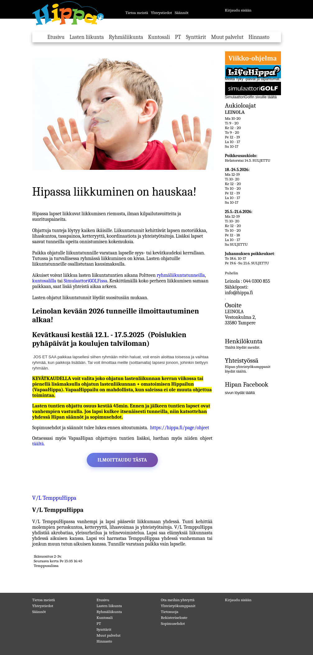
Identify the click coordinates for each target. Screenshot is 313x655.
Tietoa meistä (137, 12)
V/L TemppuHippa (57, 498)
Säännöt (181, 12)
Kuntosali (159, 37)
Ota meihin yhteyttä (178, 599)
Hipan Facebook (247, 384)
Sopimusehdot (173, 623)
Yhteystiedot (161, 12)
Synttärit (196, 37)
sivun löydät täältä (240, 393)
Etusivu (55, 37)
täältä (38, 444)
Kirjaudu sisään (238, 10)
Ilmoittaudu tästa (122, 460)
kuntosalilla (45, 281)
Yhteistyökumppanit (178, 605)
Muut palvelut (227, 37)
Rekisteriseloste (174, 617)
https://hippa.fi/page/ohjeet (179, 427)
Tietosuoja (169, 611)
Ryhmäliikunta (126, 37)
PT (178, 37)
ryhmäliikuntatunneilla (181, 275)
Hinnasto (258, 37)
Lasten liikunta (87, 37)
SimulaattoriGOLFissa (85, 281)
